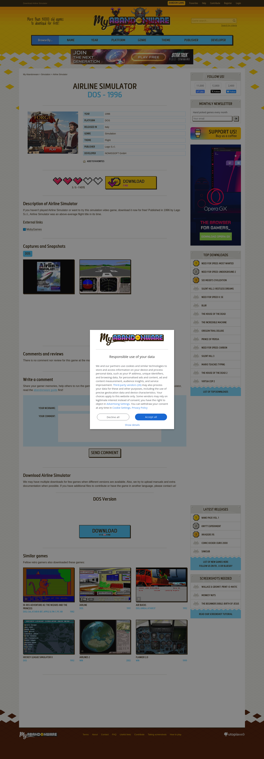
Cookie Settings (121, 407)
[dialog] (132, 379)
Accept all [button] (151, 417)
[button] (132, 425)
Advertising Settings (118, 403)
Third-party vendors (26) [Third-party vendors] (127, 384)
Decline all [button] (113, 417)
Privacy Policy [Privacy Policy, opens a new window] (140, 407)
